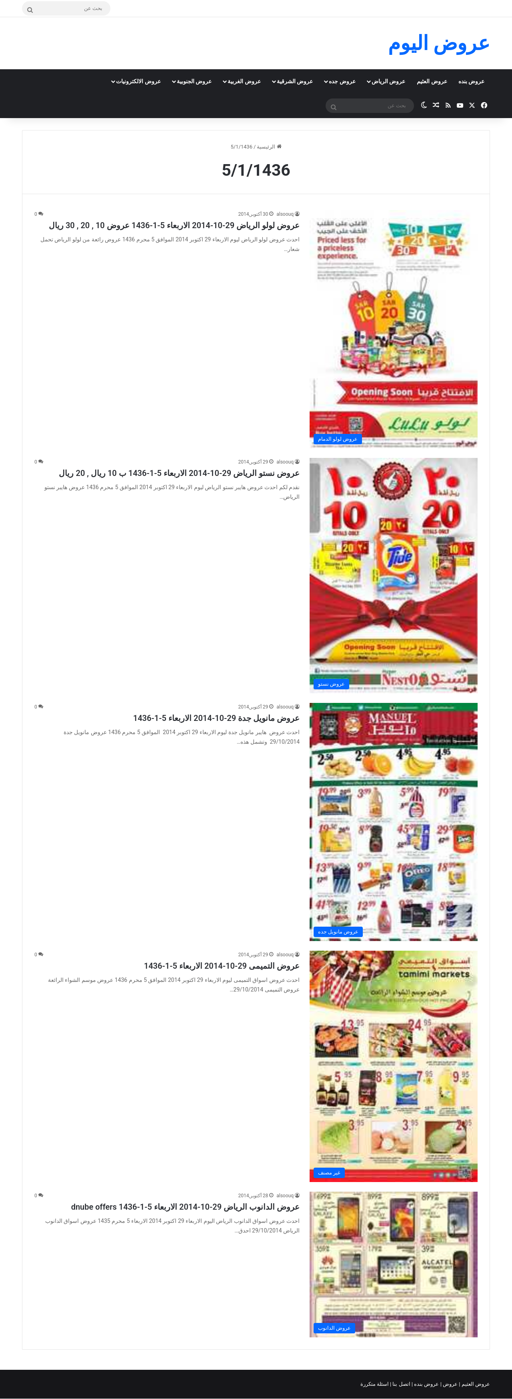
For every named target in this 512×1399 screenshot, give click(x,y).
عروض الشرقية (295, 81)
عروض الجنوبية (194, 81)
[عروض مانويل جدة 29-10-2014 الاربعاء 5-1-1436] (394, 822)
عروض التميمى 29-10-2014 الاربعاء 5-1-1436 (222, 966)
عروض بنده (471, 81)
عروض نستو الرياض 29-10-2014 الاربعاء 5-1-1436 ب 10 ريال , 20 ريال (179, 473)
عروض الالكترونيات (138, 81)
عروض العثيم (432, 81)
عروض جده (342, 81)
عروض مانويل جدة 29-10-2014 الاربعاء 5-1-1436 (216, 718)
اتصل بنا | (401, 1384)
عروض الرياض (388, 81)
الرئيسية (269, 147)
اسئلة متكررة (375, 1384)
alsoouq (285, 214)
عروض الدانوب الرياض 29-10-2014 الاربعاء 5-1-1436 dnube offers (185, 1207)
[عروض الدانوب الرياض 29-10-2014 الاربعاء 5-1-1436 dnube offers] (394, 1264)
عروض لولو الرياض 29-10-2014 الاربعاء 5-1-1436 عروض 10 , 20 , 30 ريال (174, 225)
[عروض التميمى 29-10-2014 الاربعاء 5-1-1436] (394, 1066)
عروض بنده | (426, 1384)
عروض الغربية (244, 81)
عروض (450, 1384)
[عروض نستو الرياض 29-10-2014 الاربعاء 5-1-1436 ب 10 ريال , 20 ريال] (394, 575)
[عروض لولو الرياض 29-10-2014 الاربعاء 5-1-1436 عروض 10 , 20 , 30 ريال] (394, 329)
